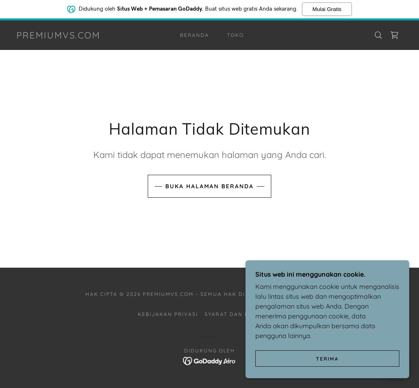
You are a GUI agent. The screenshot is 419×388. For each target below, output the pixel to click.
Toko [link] (235, 35)
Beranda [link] (194, 35)
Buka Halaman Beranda (209, 186)
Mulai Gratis (326, 8)
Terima (327, 375)
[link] (58, 36)
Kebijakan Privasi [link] (168, 314)
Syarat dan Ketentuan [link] (243, 314)
